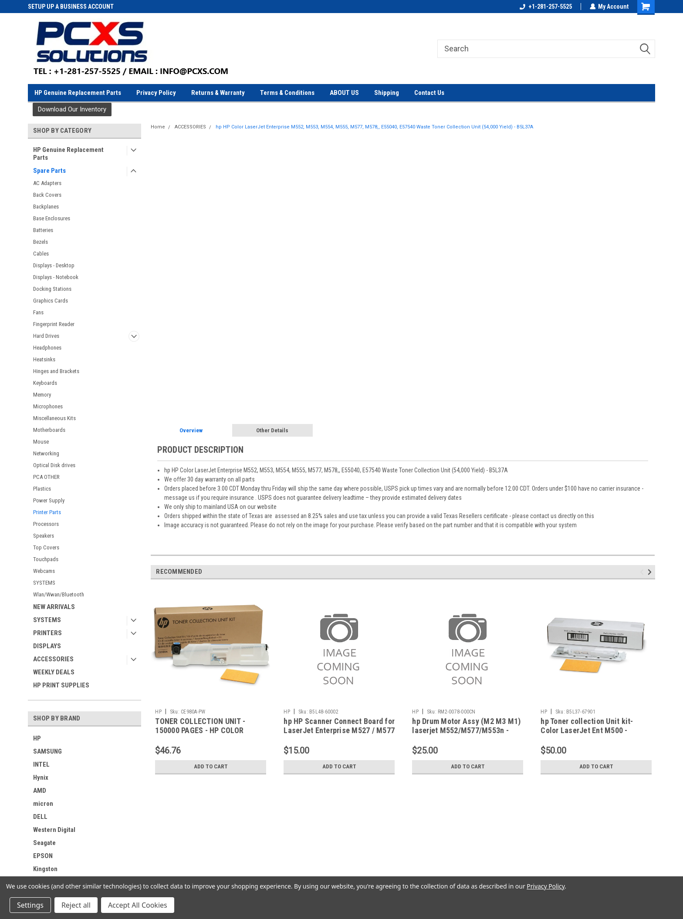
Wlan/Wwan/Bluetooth (58, 594)
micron (43, 804)
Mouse (41, 441)
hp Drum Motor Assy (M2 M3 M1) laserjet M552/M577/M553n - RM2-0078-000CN (466, 730)
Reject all (76, 905)
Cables (41, 253)
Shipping (386, 93)
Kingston (45, 869)
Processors (46, 524)
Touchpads (45, 559)
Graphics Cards (50, 300)
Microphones (48, 406)
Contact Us (429, 93)
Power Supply (48, 500)
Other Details (272, 430)
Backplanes (46, 206)
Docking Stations (52, 289)
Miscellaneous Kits (54, 418)
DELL (40, 817)
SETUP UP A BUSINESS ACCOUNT (71, 6)
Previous (643, 572)
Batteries (43, 230)
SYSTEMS (44, 582)
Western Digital (54, 830)
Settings (30, 905)
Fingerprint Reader (53, 324)
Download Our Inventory (72, 109)
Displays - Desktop (53, 265)
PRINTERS (47, 633)
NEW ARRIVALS (54, 607)
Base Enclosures (51, 218)
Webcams (44, 571)
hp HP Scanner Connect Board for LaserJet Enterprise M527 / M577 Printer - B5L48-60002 (339, 730)
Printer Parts (47, 512)
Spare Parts (49, 171)
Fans (38, 312)
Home (158, 127)
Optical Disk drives (54, 465)
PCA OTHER (46, 477)
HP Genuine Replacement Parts (77, 93)
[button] (72, 109)
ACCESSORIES (53, 659)
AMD (39, 790)
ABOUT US (344, 93)
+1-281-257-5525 (545, 6)
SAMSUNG (47, 751)
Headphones (47, 347)
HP (37, 738)
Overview (191, 430)
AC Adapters (47, 183)
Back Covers (47, 195)
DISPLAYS (47, 646)
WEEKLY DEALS (53, 672)
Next (651, 572)
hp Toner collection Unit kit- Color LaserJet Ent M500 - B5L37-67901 (587, 730)
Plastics (42, 488)
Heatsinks (44, 359)
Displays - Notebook (55, 277)
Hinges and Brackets (56, 371)
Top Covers (46, 547)
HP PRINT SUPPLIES (61, 685)
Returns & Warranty (218, 93)
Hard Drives (46, 336)
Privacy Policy (156, 93)
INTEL (41, 764)
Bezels (40, 242)
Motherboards (49, 430)
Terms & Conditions (287, 93)
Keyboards (45, 383)
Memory (42, 394)
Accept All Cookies (137, 905)
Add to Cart (210, 766)
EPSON (43, 856)
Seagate (44, 843)
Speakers (43, 535)
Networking (46, 453)
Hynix (40, 777)
